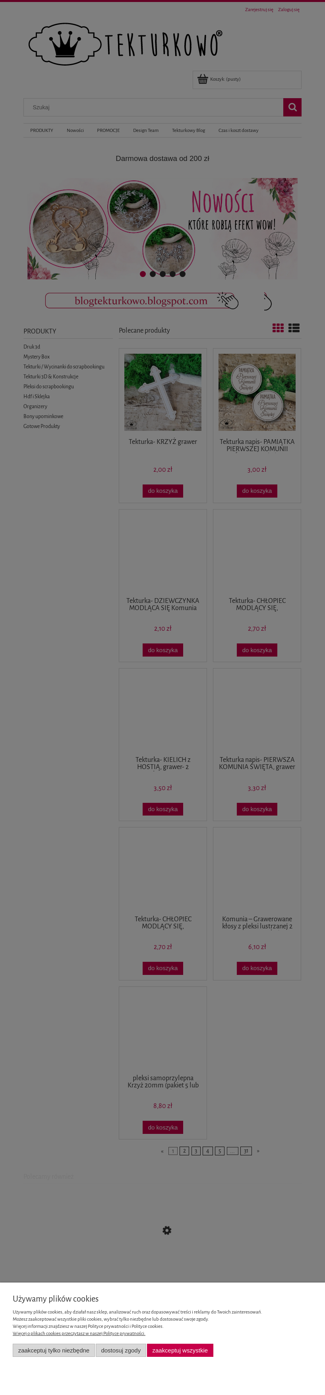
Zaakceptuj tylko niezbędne (53, 1350)
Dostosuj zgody (121, 1350)
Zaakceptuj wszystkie (180, 1350)
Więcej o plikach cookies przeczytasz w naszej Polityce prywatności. (79, 1333)
